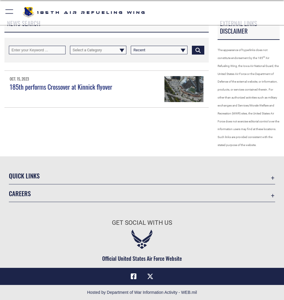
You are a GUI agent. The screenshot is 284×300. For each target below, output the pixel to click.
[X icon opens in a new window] (150, 276)
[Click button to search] (198, 50)
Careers (20, 193)
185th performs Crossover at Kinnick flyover (61, 86)
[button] (9, 12)
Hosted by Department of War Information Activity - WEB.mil (142, 292)
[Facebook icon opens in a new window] (133, 276)
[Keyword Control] (37, 50)
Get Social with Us (142, 222)
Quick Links (24, 175)
